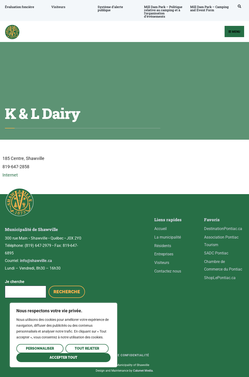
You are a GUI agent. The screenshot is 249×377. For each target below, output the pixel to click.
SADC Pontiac (216, 253)
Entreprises (163, 254)
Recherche (66, 288)
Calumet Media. (143, 367)
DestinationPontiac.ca (223, 228)
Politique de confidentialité (123, 351)
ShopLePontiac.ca (220, 277)
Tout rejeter (87, 348)
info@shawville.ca (36, 256)
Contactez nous (167, 271)
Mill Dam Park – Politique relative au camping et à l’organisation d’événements (161, 12)
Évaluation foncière (19, 7)
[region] (63, 335)
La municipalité (167, 237)
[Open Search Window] (237, 6)
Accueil (160, 228)
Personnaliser (40, 348)
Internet (10, 175)
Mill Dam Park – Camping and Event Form (207, 8)
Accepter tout (63, 357)
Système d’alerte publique (109, 8)
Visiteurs (58, 7)
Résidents (162, 245)
